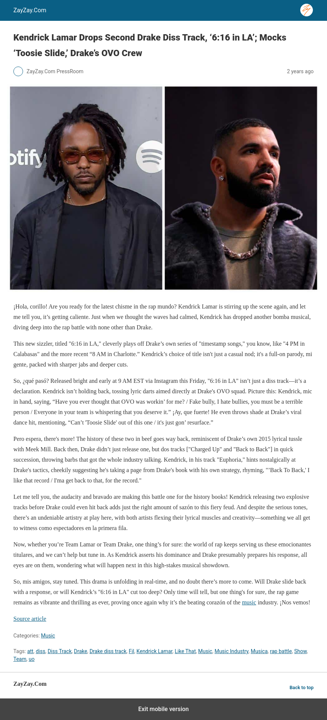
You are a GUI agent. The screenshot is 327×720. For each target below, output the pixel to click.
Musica (259, 651)
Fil (132, 651)
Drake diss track (108, 651)
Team (19, 659)
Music (48, 636)
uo (32, 659)
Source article (29, 619)
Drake (80, 651)
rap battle (281, 651)
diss (40, 651)
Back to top (301, 687)
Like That (185, 651)
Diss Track (60, 651)
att (30, 651)
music (249, 602)
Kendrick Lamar (154, 651)
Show (300, 651)
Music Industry (231, 651)
